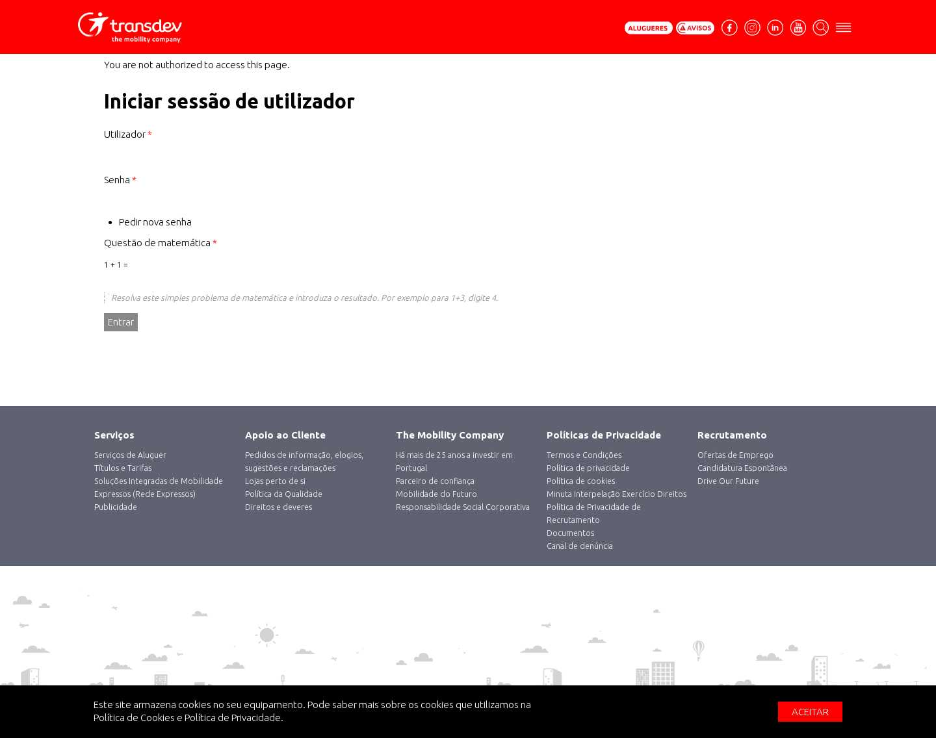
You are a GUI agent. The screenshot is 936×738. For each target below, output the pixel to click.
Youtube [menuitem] (798, 26)
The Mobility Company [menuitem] (450, 434)
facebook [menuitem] (731, 32)
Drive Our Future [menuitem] (728, 481)
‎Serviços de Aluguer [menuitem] (130, 455)
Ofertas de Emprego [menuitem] (735, 455)
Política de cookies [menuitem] (581, 481)
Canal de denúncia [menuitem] (580, 546)
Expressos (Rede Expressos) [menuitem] (145, 494)
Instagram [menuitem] (752, 26)
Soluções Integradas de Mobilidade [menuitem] (158, 481)
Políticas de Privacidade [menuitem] (604, 434)
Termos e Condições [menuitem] (584, 455)
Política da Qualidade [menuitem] (283, 494)
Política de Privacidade (233, 717)
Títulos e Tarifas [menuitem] (122, 468)
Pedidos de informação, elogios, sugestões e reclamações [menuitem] (304, 461)
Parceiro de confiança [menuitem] (435, 481)
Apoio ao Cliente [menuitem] (285, 434)
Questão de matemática (160, 242)
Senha (120, 179)
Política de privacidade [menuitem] (588, 468)
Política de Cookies (134, 717)
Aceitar (810, 711)
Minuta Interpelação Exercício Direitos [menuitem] (616, 494)
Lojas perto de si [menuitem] (275, 481)
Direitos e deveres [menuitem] (278, 507)
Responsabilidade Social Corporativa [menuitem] (463, 507)
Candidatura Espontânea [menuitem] (742, 468)
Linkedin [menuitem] (775, 26)
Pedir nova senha (155, 221)
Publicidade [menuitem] (115, 507)
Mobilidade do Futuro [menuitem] (436, 494)
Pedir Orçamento (649, 27)
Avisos (695, 27)
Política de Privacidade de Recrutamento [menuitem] (594, 513)
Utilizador (128, 134)
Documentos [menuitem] (570, 533)
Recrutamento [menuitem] (732, 434)
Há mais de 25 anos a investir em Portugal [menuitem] (454, 461)
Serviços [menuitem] (114, 434)
